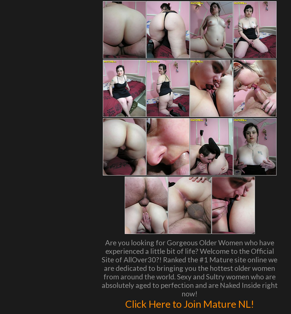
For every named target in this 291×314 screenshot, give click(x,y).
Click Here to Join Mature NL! (189, 304)
